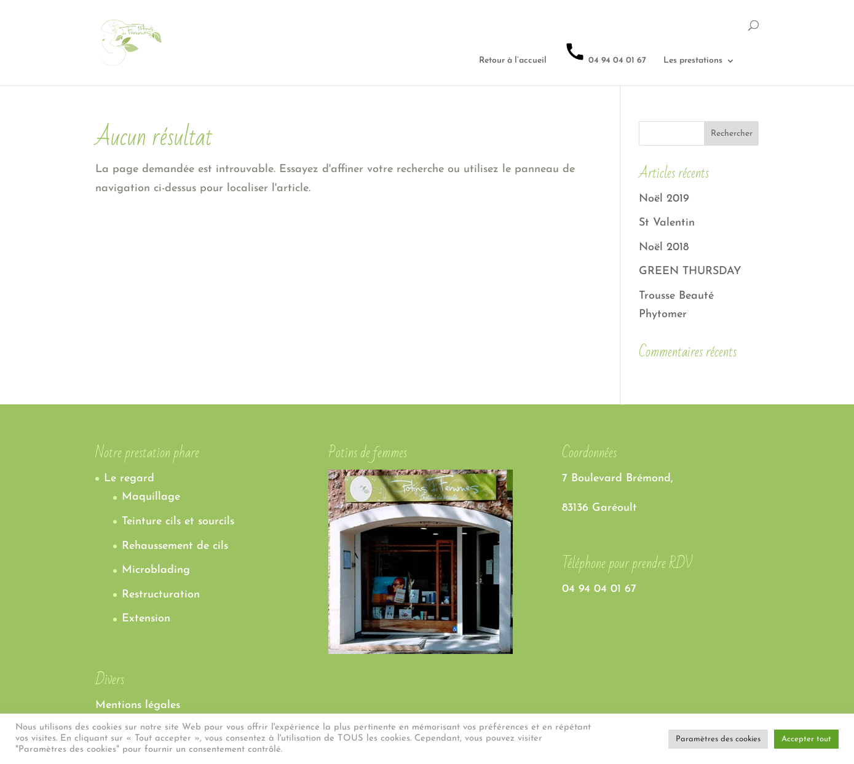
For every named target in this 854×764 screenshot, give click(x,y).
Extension (146, 618)
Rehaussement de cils (175, 546)
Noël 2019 (664, 199)
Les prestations (692, 61)
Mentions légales (137, 705)
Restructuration (161, 595)
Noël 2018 (664, 247)
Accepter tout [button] (806, 739)
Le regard (129, 478)
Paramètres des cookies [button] (718, 739)
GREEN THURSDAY (690, 271)
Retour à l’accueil (513, 61)
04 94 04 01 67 (605, 53)
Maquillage (151, 497)
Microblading (156, 570)
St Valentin (667, 223)
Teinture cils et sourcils (178, 521)
